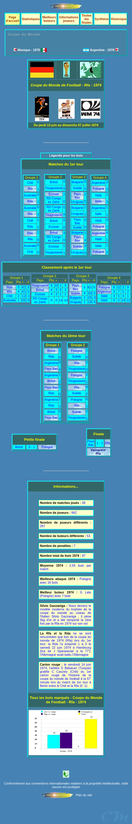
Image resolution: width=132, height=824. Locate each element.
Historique (118, 19)
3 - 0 (64, 236)
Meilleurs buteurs (49, 19)
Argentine (98, 182)
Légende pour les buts (66, 155)
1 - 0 (38, 236)
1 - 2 (107, 249)
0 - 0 (38, 249)
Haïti (98, 195)
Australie (30, 195)
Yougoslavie (53, 188)
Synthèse (102, 19)
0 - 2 (38, 198)
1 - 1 (38, 223)
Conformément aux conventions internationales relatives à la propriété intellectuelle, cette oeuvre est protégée (66, 785)
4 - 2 (87, 390)
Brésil (54, 182)
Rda (30, 201)
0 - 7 (107, 223)
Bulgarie (77, 182)
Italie (98, 201)
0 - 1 (38, 185)
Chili (30, 182)
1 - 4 (85, 236)
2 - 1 (87, 378)
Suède (77, 188)
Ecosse (54, 194)
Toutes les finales (87, 19)
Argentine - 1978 (104, 50)
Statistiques (31, 19)
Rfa (30, 188)
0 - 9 (64, 211)
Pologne (98, 188)
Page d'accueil (12, 19)
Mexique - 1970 (30, 50)
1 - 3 (107, 198)
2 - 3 (107, 185)
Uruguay (77, 202)
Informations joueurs (68, 19)
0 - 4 (59, 366)
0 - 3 (38, 211)
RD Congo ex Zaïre (53, 200)
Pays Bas (77, 195)
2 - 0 (64, 198)
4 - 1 (107, 236)
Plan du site (84, 795)
